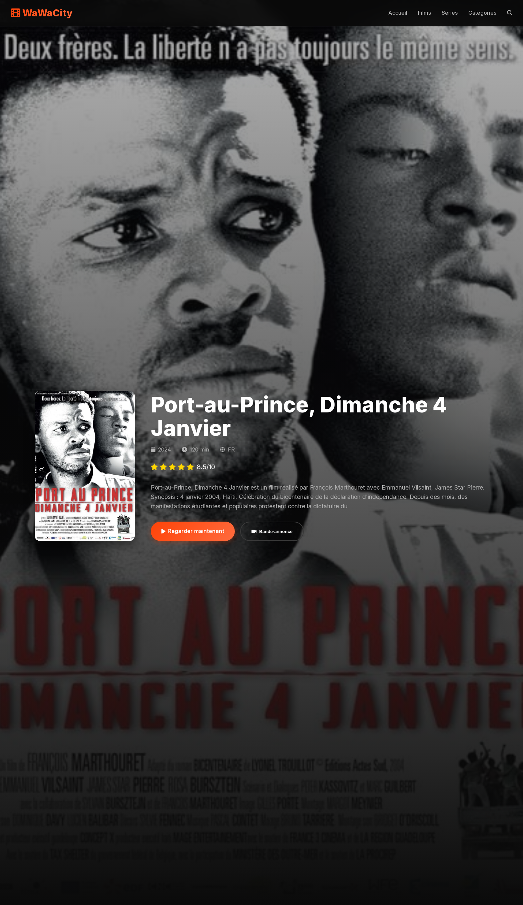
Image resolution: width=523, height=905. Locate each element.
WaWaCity (42, 13)
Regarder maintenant (192, 531)
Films (424, 12)
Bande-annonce (272, 531)
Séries (450, 12)
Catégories (482, 12)
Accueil (397, 12)
